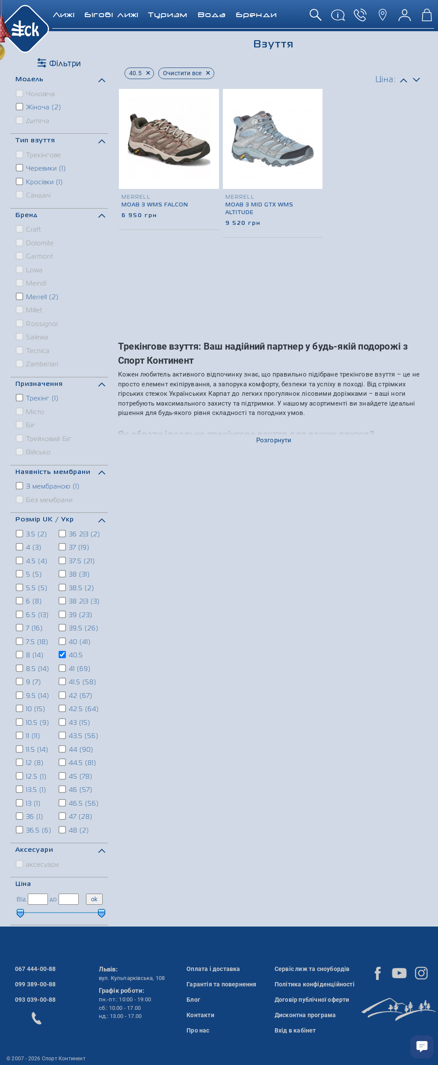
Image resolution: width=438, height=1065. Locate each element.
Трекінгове (39, 155)
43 (74, 722)
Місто (30, 411)
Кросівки (40, 181)
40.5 (71, 655)
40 (75, 641)
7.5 (32, 641)
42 (75, 695)
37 (74, 547)
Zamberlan (38, 364)
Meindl (32, 283)
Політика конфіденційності (315, 984)
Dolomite (35, 243)
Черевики (41, 168)
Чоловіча (36, 93)
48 (74, 830)
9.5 (33, 695)
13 (29, 803)
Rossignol (37, 323)
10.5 (33, 722)
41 (75, 668)
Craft (29, 229)
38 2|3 (79, 601)
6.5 (33, 614)
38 (74, 574)
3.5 (32, 534)
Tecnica (33, 350)
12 (30, 762)
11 (28, 735)
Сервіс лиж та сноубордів (312, 968)
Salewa (32, 337)
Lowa (30, 270)
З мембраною (48, 486)
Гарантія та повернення (221, 984)
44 (76, 749)
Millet (29, 310)
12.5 (32, 776)
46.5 (79, 803)
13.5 (31, 789)
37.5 (77, 561)
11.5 (32, 749)
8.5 (33, 668)
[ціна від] (38, 899)
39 (75, 614)
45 (75, 776)
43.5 (78, 735)
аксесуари (38, 864)
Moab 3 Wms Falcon (154, 205)
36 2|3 (79, 534)
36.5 (34, 830)
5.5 (32, 587)
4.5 (32, 561)
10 (31, 708)
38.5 (76, 587)
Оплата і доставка (213, 968)
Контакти (200, 1015)
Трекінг (38, 398)
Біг (26, 425)
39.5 (78, 628)
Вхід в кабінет (295, 1030)
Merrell (38, 296)
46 (75, 789)
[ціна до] (69, 899)
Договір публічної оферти (312, 999)
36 (30, 816)
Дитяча (33, 120)
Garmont (35, 256)
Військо (34, 452)
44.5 (77, 762)
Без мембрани (45, 499)
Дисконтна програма (305, 1015)
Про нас (197, 1030)
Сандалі (34, 195)
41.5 (77, 681)
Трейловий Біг (44, 438)
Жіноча (39, 107)
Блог (193, 999)
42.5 (79, 708)
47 (75, 816)
